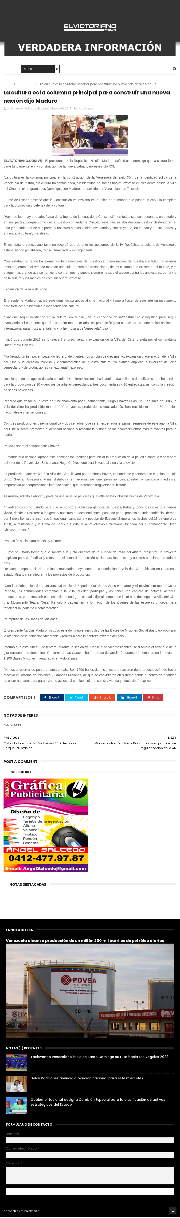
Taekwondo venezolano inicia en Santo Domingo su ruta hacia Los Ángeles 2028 (99, 1058)
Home (8, 70)
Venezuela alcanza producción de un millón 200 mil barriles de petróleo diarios (85, 942)
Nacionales (26, 84)
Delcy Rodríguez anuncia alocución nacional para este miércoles (87, 1079)
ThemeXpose (30, 1212)
